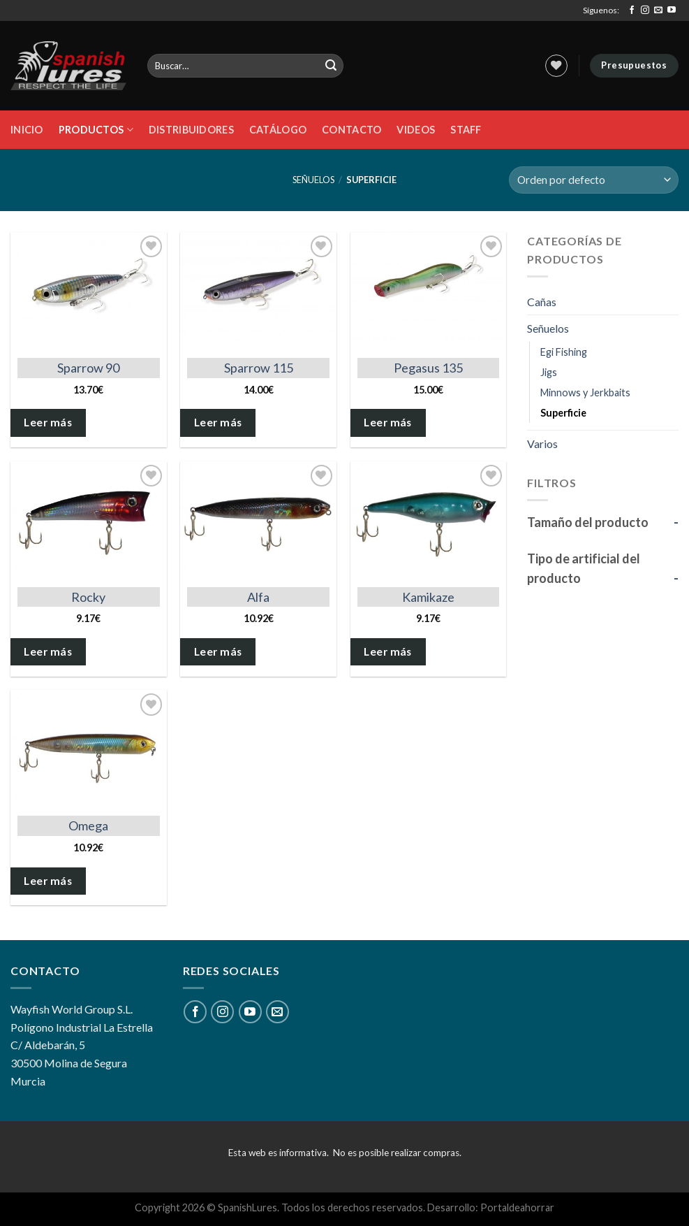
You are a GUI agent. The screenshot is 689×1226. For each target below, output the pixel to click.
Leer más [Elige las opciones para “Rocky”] (48, 651)
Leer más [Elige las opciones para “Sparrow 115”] (218, 422)
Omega (88, 825)
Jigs (548, 372)
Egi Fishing (563, 352)
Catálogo (277, 130)
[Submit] (331, 66)
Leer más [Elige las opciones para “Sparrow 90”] (48, 422)
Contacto (351, 130)
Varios (542, 443)
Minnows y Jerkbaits (585, 392)
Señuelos (313, 179)
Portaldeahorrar (517, 1207)
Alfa (258, 597)
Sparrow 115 (258, 367)
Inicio (26, 130)
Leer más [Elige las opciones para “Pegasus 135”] (388, 422)
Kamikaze (428, 597)
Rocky (88, 597)
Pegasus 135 (428, 367)
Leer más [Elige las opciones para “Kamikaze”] (388, 651)
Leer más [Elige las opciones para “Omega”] (48, 880)
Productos (96, 129)
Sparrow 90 (88, 367)
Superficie (563, 413)
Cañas (541, 301)
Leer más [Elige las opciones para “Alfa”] (218, 651)
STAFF (465, 130)
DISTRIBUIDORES (191, 130)
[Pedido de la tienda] (594, 180)
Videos (416, 130)
